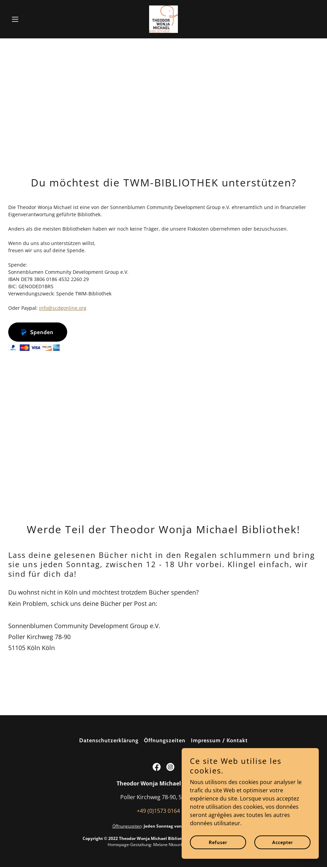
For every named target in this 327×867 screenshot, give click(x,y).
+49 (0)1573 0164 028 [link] (164, 811)
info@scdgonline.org (62, 308)
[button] (31, 19)
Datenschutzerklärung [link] (108, 740)
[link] (163, 19)
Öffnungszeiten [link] (164, 740)
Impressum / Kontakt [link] (219, 740)
